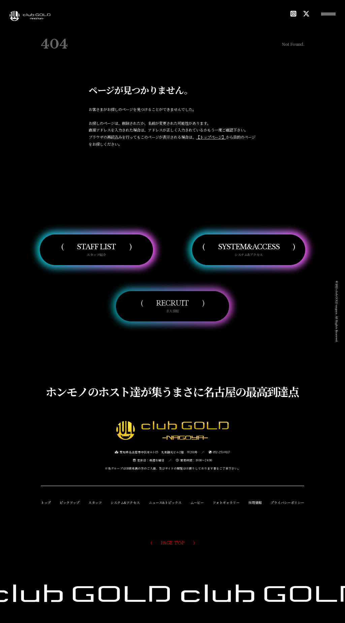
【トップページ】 (211, 137)
